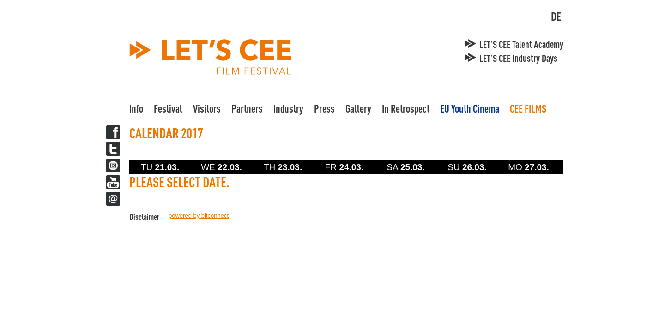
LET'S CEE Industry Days (518, 58)
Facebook (113, 132)
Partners (247, 108)
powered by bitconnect (199, 215)
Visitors (207, 108)
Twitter (113, 149)
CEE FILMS (528, 108)
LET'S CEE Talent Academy (521, 44)
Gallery (358, 108)
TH (283, 167)
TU (160, 167)
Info (136, 108)
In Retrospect (405, 108)
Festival (168, 108)
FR (344, 167)
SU (467, 167)
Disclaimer (144, 216)
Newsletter (113, 199)
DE (556, 16)
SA (405, 167)
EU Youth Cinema (469, 108)
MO (528, 167)
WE (221, 167)
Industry (288, 108)
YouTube (113, 182)
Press (324, 108)
